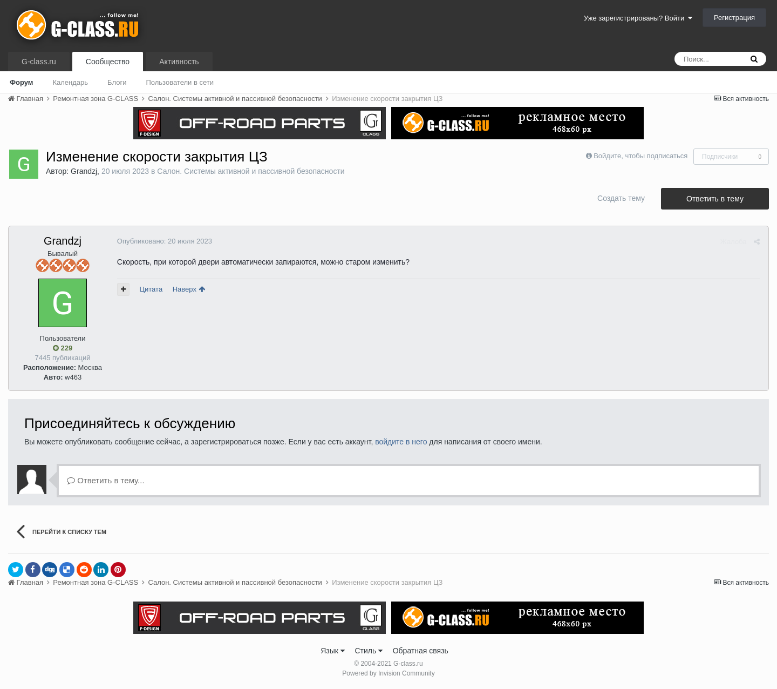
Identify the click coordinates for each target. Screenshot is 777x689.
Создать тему (621, 198)
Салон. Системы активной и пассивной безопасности (250, 171)
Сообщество (108, 61)
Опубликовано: (164, 241)
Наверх (188, 289)
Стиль (369, 650)
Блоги (116, 82)
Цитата (150, 289)
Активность (179, 61)
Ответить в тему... (106, 480)
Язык (333, 650)
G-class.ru (39, 61)
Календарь (70, 82)
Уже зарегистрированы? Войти (638, 18)
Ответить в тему (715, 198)
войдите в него (401, 441)
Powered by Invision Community (388, 673)
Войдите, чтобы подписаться (640, 156)
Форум (21, 82)
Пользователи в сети (180, 82)
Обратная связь (420, 650)
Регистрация (734, 17)
